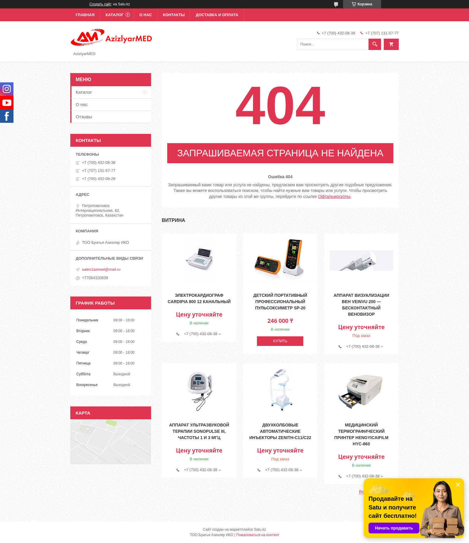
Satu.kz (260, 529)
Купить (280, 341)
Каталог (115, 15)
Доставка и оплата (217, 15)
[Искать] (374, 44)
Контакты (174, 15)
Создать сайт (100, 4)
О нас (145, 15)
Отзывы (84, 116)
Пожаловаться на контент (257, 535)
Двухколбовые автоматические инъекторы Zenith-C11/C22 (280, 431)
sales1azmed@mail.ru (101, 269)
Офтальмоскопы (334, 196)
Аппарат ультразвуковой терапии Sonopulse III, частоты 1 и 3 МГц (199, 431)
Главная (85, 15)
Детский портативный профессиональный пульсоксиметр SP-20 (280, 301)
